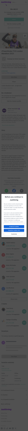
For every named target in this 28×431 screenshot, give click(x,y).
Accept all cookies (14, 226)
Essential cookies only (14, 230)
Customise (14, 234)
